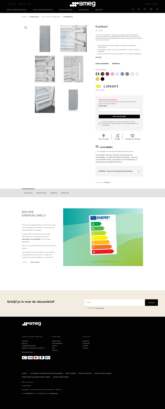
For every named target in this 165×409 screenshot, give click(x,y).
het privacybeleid (126, 123)
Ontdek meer (34, 262)
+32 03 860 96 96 (28, 393)
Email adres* (103, 106)
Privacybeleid (85, 373)
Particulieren (105, 123)
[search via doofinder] (133, 9)
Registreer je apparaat (151, 4)
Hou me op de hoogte (119, 116)
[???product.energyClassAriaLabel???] (98, 86)
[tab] (28, 193)
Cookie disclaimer (102, 373)
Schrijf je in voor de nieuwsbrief (30, 301)
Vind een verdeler (11, 4)
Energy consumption (102, 63)
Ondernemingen (116, 123)
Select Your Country (27, 382)
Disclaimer (70, 373)
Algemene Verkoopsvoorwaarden (46, 373)
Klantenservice (21, 4)
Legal (24, 373)
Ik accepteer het (95, 308)
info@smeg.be (54, 393)
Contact (29, 4)
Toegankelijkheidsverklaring (36, 377)
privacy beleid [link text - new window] (100, 308)
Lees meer (98, 57)
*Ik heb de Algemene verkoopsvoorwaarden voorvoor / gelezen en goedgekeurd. (120, 123)
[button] (26, 27)
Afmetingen (116, 63)
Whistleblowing (61, 377)
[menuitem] (17, 10)
